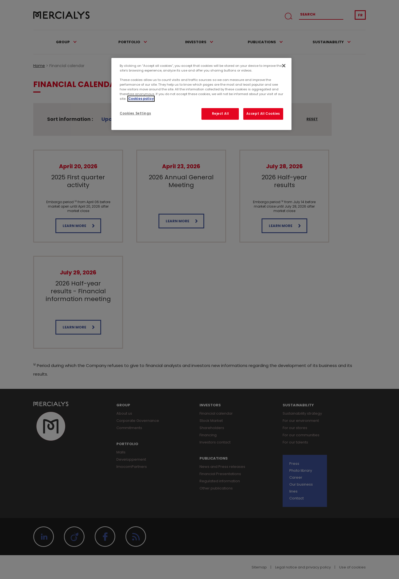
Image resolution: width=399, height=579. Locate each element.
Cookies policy (141, 98)
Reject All (220, 113)
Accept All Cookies (263, 113)
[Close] (284, 66)
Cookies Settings (135, 113)
